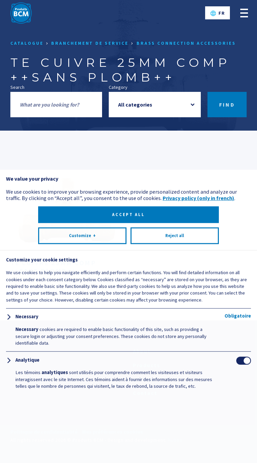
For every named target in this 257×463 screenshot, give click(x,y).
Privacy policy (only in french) (198, 398)
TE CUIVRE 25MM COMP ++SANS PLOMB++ (53, 267)
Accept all (128, 414)
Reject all (174, 435)
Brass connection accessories (186, 43)
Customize (82, 435)
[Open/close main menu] (244, 13)
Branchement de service (89, 43)
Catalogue (27, 43)
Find (227, 104)
